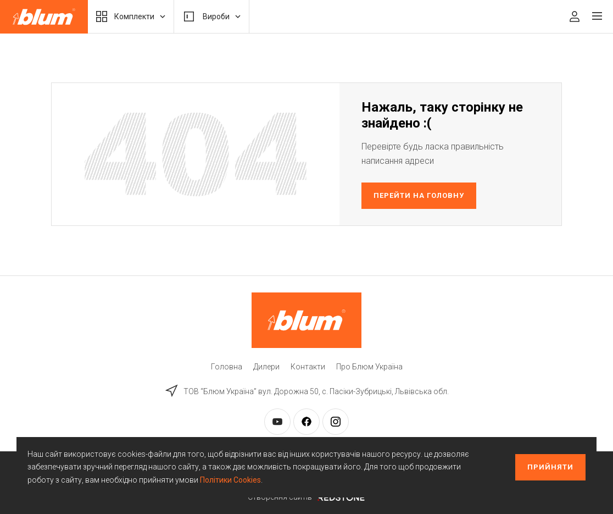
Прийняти (550, 467)
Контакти (308, 366)
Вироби (211, 16)
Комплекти (130, 16)
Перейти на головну (419, 195)
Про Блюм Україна (369, 366)
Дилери (266, 366)
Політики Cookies (230, 480)
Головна (226, 366)
